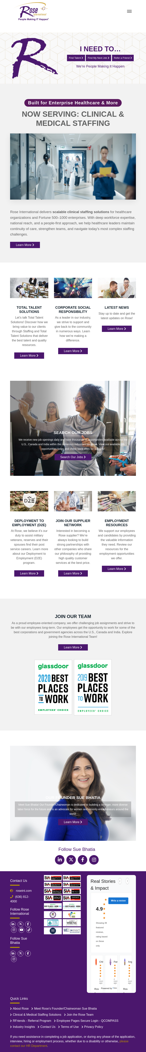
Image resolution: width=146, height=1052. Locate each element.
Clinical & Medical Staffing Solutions (37, 1014)
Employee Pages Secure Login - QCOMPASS (87, 1020)
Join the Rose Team (80, 1014)
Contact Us (47, 1026)
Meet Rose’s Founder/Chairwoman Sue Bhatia (65, 1008)
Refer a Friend (123, 57)
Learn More (25, 245)
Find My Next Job (98, 57)
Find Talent (76, 57)
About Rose (21, 1008)
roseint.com (23, 890)
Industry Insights (24, 1026)
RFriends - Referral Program (32, 1020)
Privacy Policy (93, 1026)
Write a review (118, 900)
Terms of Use (70, 1026)
